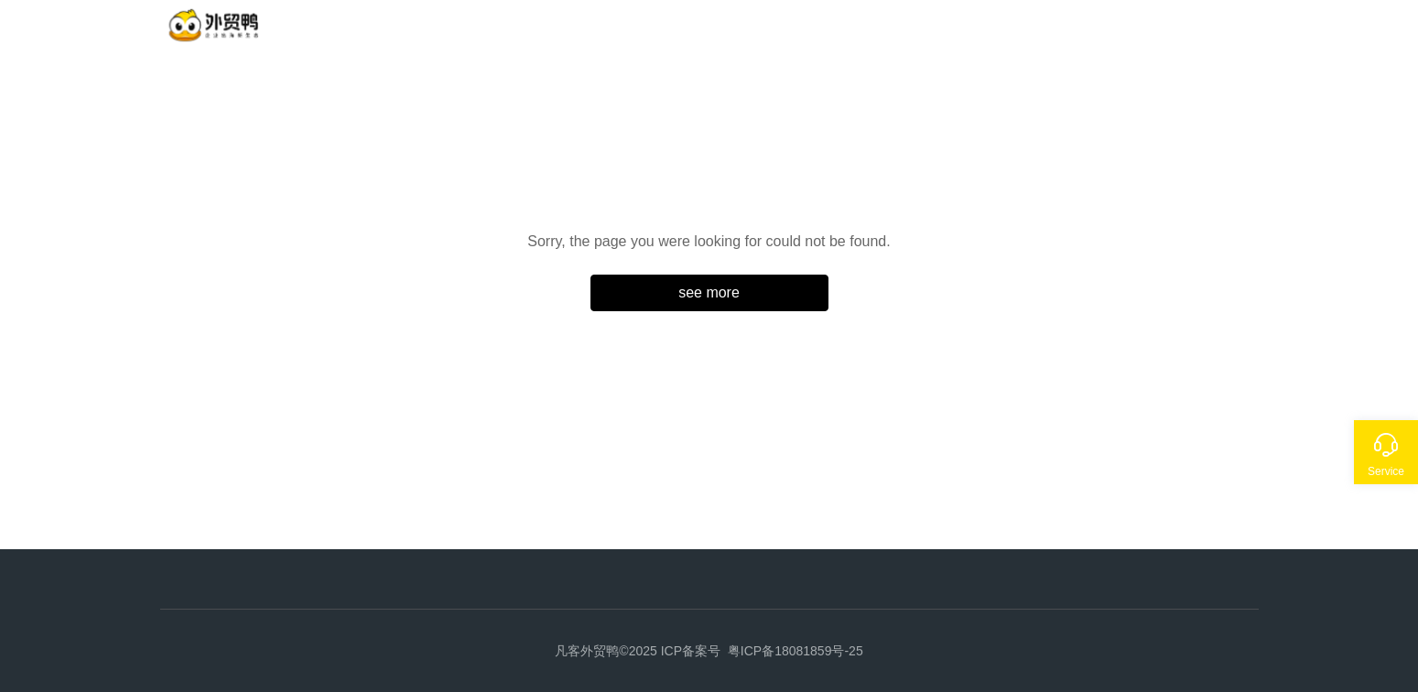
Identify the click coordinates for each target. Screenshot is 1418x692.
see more (709, 292)
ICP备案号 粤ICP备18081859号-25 (762, 650)
